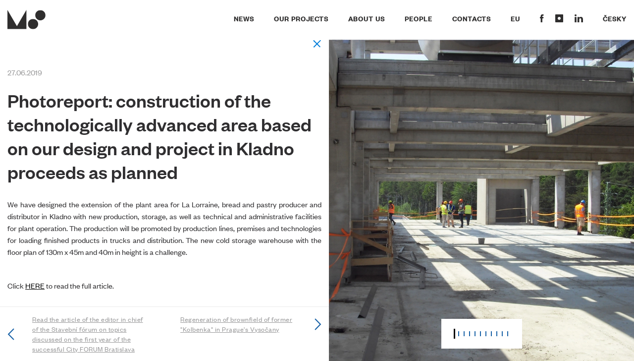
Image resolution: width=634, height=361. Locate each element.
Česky (615, 18)
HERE (35, 285)
